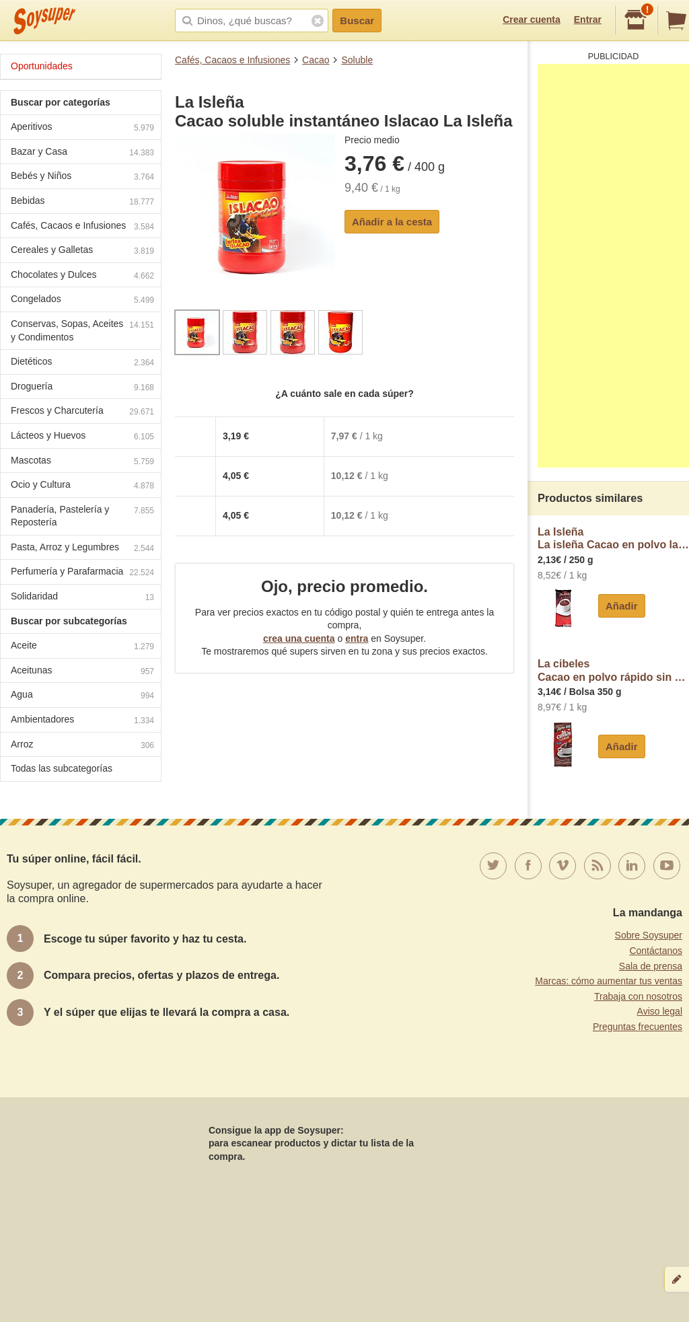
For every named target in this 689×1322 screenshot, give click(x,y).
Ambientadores (82, 721)
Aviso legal (659, 1011)
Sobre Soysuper (648, 935)
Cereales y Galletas (82, 251)
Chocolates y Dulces (82, 276)
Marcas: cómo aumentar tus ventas (608, 981)
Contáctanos (655, 950)
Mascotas (82, 462)
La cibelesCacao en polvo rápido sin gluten (613, 670)
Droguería (82, 388)
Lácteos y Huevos (82, 437)
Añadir (622, 606)
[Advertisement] (613, 266)
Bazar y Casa (82, 153)
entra (356, 638)
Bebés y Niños (82, 177)
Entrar (588, 19)
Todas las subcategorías (61, 768)
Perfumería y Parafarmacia (82, 573)
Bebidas (82, 202)
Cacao (315, 59)
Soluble (357, 59)
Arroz (82, 746)
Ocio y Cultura (82, 486)
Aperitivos (82, 128)
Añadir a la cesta (392, 221)
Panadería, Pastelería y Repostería (82, 516)
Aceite (82, 647)
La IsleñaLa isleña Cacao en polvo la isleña (613, 538)
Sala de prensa (650, 966)
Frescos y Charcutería (82, 412)
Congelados (82, 300)
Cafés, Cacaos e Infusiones (232, 59)
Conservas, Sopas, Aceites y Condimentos (82, 330)
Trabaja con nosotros (638, 996)
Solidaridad (82, 598)
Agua (82, 696)
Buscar (357, 20)
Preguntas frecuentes (637, 1026)
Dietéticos (82, 363)
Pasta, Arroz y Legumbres (82, 549)
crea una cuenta (299, 638)
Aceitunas (82, 672)
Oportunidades (42, 66)
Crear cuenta (531, 19)
